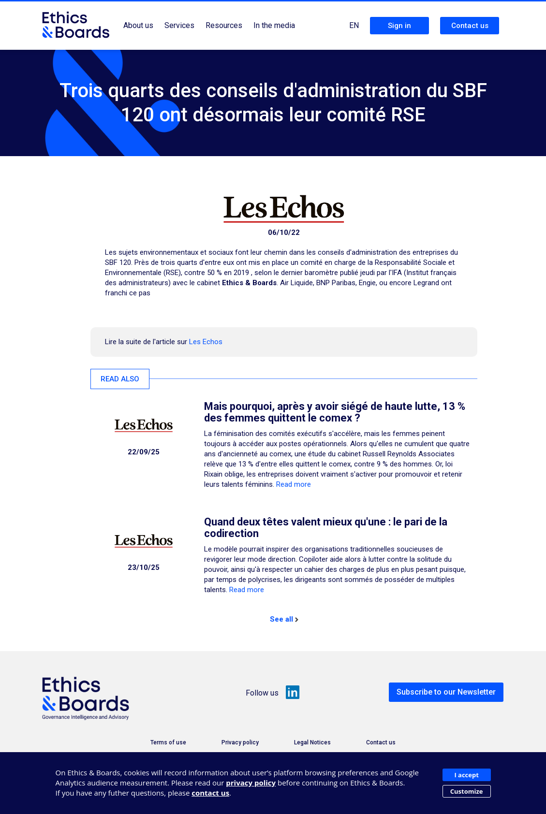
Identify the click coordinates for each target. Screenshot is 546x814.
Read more (293, 484)
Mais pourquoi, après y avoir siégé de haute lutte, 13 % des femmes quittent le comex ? (334, 412)
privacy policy (251, 782)
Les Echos (205, 341)
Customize (466, 791)
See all (284, 619)
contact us (210, 793)
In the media (274, 25)
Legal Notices (312, 742)
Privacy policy (240, 742)
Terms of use (168, 742)
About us (138, 25)
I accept (466, 774)
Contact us (469, 25)
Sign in (399, 25)
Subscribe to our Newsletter (446, 692)
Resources (224, 25)
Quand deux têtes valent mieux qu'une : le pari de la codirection (325, 527)
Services (179, 25)
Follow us (273, 693)
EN (354, 25)
